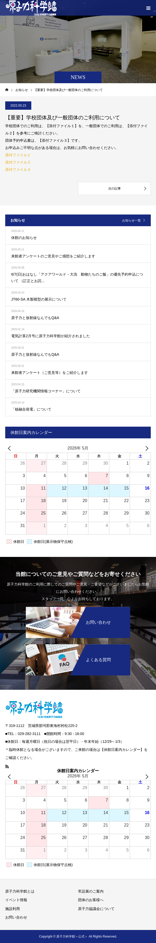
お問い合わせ (16, 917)
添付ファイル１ (18, 155)
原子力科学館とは (19, 891)
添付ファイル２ (18, 162)
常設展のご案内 (91, 891)
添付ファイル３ (18, 169)
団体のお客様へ (91, 900)
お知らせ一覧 (131, 220)
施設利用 (12, 909)
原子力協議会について (96, 909)
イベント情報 (16, 900)
